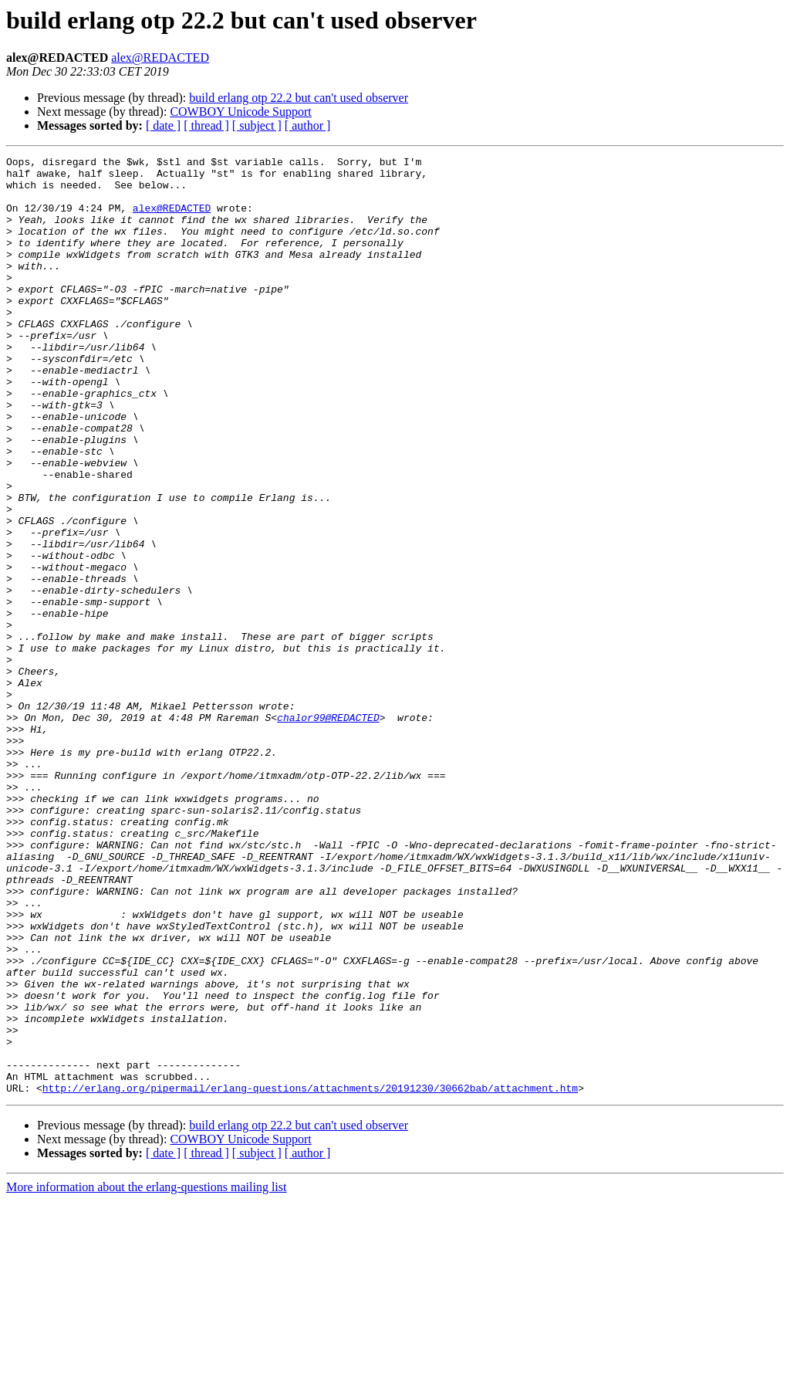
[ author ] (308, 125)
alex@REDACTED (160, 57)
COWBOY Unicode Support (240, 111)
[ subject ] (257, 125)
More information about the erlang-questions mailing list (146, 1374)
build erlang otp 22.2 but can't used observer (298, 97)
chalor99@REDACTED (328, 831)
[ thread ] (206, 125)
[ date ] (163, 125)
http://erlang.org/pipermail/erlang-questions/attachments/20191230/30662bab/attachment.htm (310, 1275)
